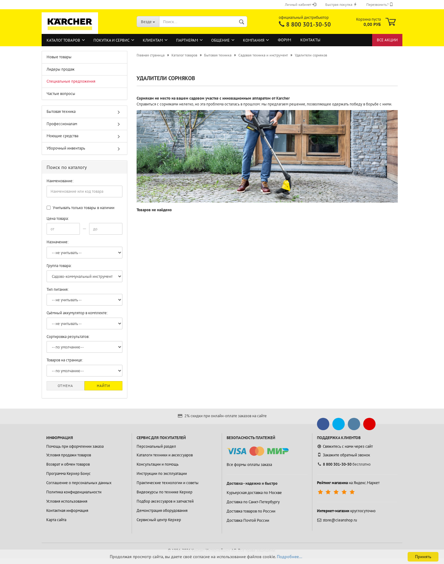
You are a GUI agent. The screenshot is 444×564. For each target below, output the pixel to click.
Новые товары (59, 57)
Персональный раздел (156, 446)
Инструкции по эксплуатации (162, 473)
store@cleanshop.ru (337, 520)
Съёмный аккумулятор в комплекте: (77, 312)
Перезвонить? (379, 4)
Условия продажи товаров (68, 455)
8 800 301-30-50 (308, 24)
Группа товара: (59, 265)
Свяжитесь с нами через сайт (345, 446)
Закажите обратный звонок (343, 455)
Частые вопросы (61, 93)
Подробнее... (289, 556)
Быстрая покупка (341, 4)
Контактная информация (67, 510)
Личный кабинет (300, 4)
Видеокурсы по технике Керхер (164, 492)
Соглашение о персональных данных (79, 482)
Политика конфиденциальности (73, 492)
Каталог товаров (63, 40)
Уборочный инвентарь (66, 148)
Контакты (310, 40)
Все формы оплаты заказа (249, 464)
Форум (284, 40)
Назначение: (57, 242)
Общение (220, 40)
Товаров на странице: (65, 360)
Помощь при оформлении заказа (75, 446)
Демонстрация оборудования (162, 510)
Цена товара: (58, 218)
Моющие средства (62, 135)
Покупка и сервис (111, 40)
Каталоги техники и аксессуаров (165, 455)
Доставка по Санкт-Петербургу (253, 501)
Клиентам (153, 40)
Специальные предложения (71, 81)
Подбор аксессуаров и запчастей (165, 501)
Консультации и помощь (158, 464)
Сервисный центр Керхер (159, 519)
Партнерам (187, 40)
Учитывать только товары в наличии (80, 207)
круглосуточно (346, 510)
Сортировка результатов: (68, 336)
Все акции (387, 40)
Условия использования (66, 501)
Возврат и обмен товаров (68, 464)
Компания (253, 40)
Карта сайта (56, 519)
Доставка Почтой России (248, 520)
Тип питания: (57, 289)
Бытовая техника (61, 111)
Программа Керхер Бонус (68, 473)
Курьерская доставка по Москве (254, 492)
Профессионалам (62, 123)
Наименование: (60, 180)
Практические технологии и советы (168, 482)
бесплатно (344, 464)
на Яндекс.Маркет (348, 482)
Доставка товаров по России (251, 511)
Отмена (65, 385)
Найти (103, 385)
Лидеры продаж (61, 69)
